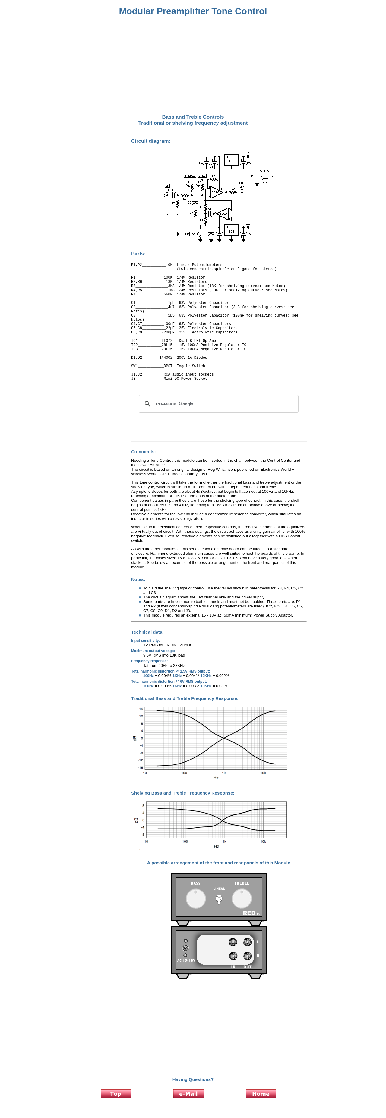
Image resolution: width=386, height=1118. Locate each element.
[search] (218, 404)
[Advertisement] (193, 69)
